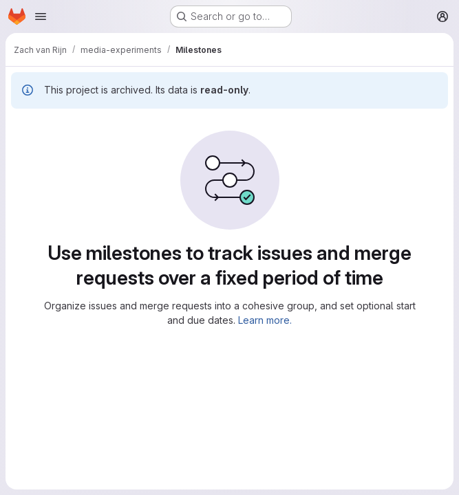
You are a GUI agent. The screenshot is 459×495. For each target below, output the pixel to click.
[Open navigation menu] (41, 17)
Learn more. (265, 320)
